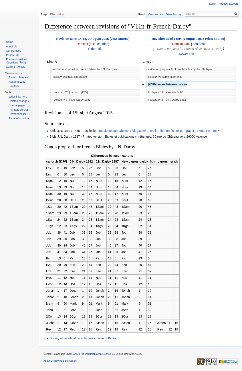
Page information (19, 118)
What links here (18, 96)
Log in (212, 3)
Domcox (82, 44)
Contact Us (12, 55)
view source (120, 39)
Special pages (17, 105)
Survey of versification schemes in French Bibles (83, 338)
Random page (17, 81)
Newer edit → (188, 54)
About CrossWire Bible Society (60, 360)
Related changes (19, 101)
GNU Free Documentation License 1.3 (94, 354)
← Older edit (93, 49)
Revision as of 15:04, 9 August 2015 (178, 39)
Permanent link (17, 114)
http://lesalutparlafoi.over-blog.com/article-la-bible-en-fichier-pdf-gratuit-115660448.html (157, 130)
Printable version (18, 109)
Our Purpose (13, 50)
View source (155, 14)
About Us (11, 46)
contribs (102, 44)
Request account (228, 3)
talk (92, 44)
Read (141, 14)
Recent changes (18, 77)
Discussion (57, 14)
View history (173, 14)
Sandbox (14, 86)
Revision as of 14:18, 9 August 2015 (82, 39)
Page (44, 14)
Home (9, 42)
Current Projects (15, 66)
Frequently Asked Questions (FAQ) (16, 61)
